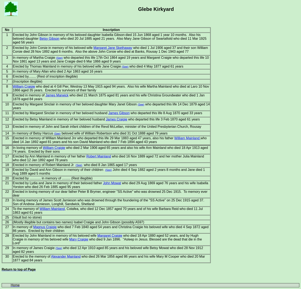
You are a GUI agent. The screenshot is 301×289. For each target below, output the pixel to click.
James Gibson (119, 113)
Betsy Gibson (49, 38)
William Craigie (24, 86)
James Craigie (116, 119)
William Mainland (187, 138)
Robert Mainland (98, 156)
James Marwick (57, 95)
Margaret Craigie (109, 235)
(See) (59, 57)
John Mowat (112, 183)
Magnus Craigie (45, 227)
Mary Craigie (78, 239)
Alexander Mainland (65, 256)
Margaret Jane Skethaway (112, 48)
